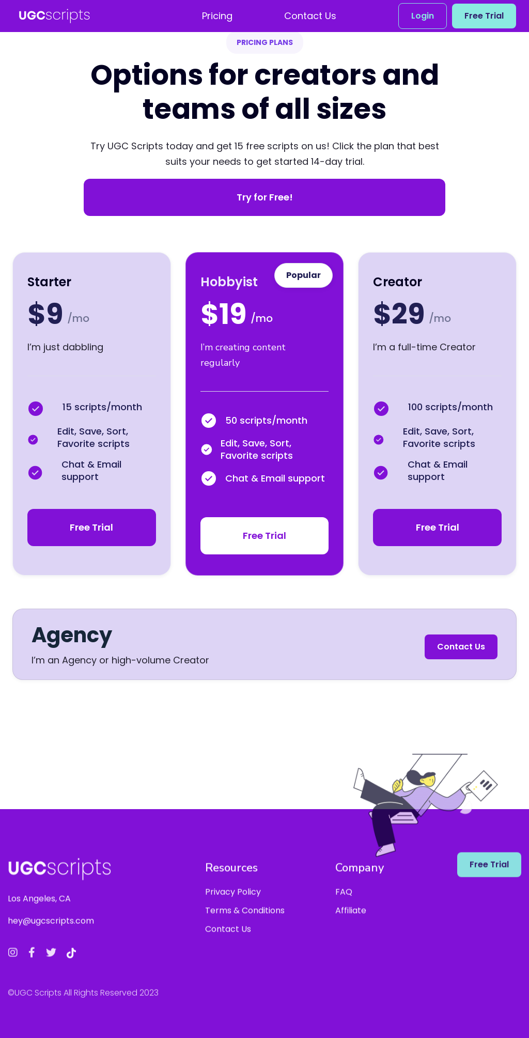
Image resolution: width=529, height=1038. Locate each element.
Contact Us (461, 647)
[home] (54, 16)
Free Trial (484, 16)
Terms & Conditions (245, 919)
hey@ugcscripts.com (51, 929)
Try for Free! (265, 197)
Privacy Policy (233, 900)
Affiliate (350, 919)
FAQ (343, 900)
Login (422, 16)
